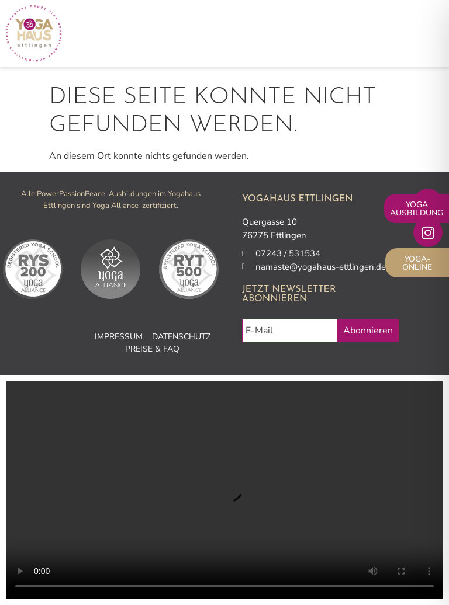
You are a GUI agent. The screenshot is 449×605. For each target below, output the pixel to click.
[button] (430, 33)
